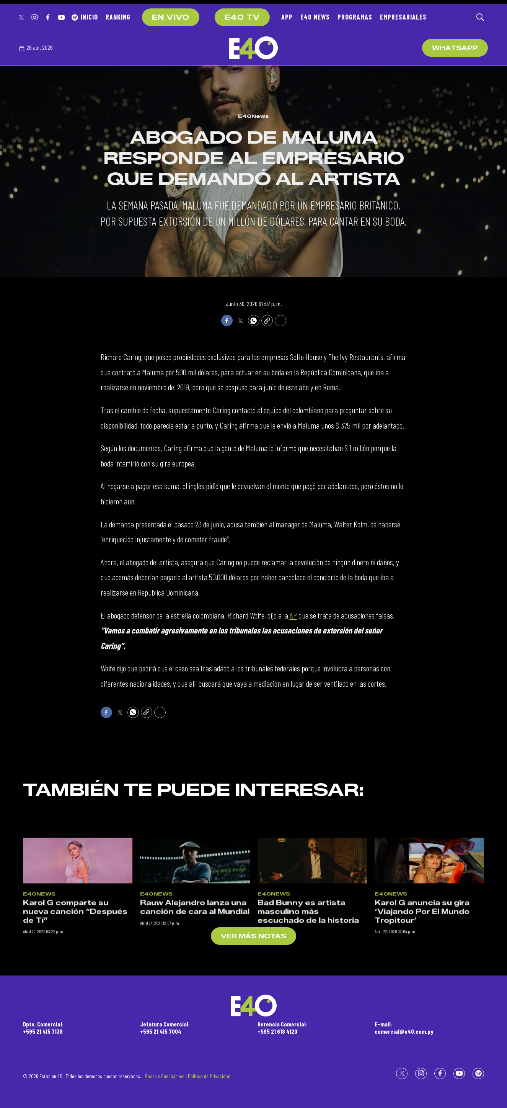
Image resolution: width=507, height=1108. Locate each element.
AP (293, 615)
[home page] (253, 47)
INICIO (89, 17)
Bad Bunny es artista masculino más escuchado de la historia (308, 1009)
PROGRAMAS (354, 17)
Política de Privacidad (209, 1076)
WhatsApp (455, 48)
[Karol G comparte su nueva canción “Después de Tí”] (77, 957)
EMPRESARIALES (403, 17)
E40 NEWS (315, 17)
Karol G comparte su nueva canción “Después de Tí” (75, 1009)
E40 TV (242, 17)
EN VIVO (170, 17)
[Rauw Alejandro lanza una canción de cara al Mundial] (194, 957)
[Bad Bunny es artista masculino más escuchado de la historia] (312, 957)
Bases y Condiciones (164, 1076)
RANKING (118, 17)
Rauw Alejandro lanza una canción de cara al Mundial (194, 1004)
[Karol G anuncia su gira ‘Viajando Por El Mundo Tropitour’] (429, 957)
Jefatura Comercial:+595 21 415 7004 (165, 1027)
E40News (253, 116)
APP (287, 17)
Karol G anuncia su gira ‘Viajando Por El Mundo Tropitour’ (422, 1009)
